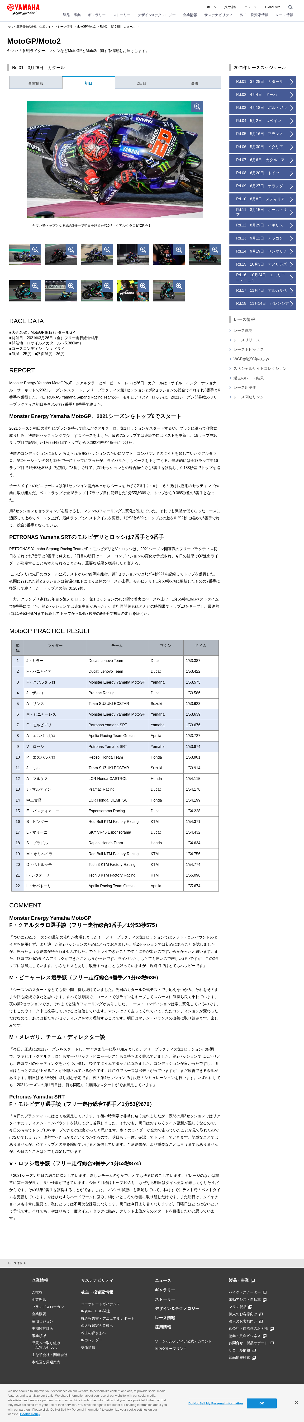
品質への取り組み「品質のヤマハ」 (46, 1345)
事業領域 (39, 1336)
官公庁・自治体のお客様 (251, 1328)
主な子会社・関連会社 (49, 1355)
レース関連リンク (248, 397)
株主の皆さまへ (93, 1333)
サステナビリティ (218, 15)
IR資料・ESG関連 (95, 1311)
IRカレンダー (91, 1340)
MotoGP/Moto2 (86, 26)
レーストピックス (248, 349)
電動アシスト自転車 (247, 1299)
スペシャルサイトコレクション (260, 368)
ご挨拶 (37, 1292)
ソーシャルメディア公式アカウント (183, 1341)
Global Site (272, 7)
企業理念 (39, 1299)
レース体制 (242, 331)
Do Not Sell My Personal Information (215, 1403)
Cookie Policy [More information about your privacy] (30, 1414)
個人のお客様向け (246, 1314)
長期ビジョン (42, 1321)
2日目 (142, 83)
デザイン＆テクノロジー (177, 1308)
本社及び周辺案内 (46, 1362)
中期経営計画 (42, 1328)
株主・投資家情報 (254, 15)
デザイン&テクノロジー (157, 15)
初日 (88, 83)
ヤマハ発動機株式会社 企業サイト (31, 26)
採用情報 (230, 7)
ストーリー (122, 15)
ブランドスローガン (48, 1307)
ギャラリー (97, 15)
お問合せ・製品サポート (251, 1343)
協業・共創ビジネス (247, 1336)
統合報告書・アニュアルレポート (107, 1318)
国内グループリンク (171, 1349)
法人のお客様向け (246, 1321)
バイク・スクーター (247, 1292)
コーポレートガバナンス (100, 1304)
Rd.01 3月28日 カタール (117, 26)
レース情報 (284, 15)
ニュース (251, 7)
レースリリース (246, 340)
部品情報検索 (242, 1357)
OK (262, 1403)
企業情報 (190, 15)
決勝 (194, 83)
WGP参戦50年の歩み (251, 359)
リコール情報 (242, 1350)
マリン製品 (240, 1307)
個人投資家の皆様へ (97, 1325)
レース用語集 (244, 387)
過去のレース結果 (248, 378)
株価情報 (88, 1347)
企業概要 (39, 1314)
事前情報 (35, 83)
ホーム (211, 7)
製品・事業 (72, 15)
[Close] (296, 1402)
